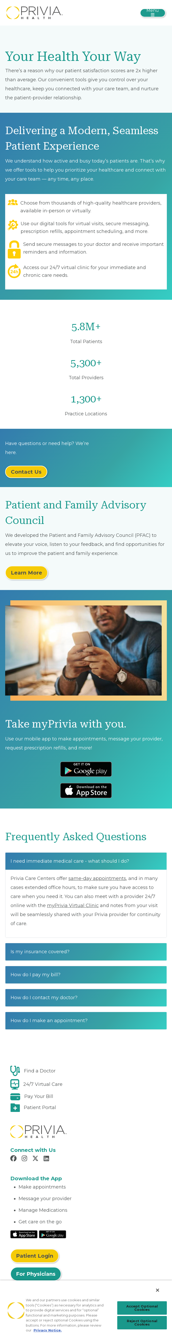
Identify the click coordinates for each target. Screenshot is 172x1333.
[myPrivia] (34, 12)
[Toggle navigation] (153, 13)
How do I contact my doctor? (44, 997)
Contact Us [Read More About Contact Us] (26, 472)
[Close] (157, 1290)
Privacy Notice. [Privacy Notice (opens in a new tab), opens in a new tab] (48, 1330)
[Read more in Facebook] (14, 1159)
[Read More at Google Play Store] (52, 1234)
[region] (86, 1306)
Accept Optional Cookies (142, 1308)
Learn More (26, 573)
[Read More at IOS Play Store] (23, 1234)
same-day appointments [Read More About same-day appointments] (97, 878)
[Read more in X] (36, 1159)
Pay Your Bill (38, 1096)
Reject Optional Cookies (142, 1322)
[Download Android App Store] (86, 769)
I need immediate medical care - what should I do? (70, 861)
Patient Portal (40, 1107)
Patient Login (34, 1256)
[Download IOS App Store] (86, 790)
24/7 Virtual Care (42, 1084)
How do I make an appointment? (49, 1020)
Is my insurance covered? (40, 952)
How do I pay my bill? (35, 974)
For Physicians (36, 1274)
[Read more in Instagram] (25, 1159)
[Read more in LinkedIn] (47, 1159)
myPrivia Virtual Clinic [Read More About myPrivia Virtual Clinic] (73, 905)
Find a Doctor (40, 1071)
